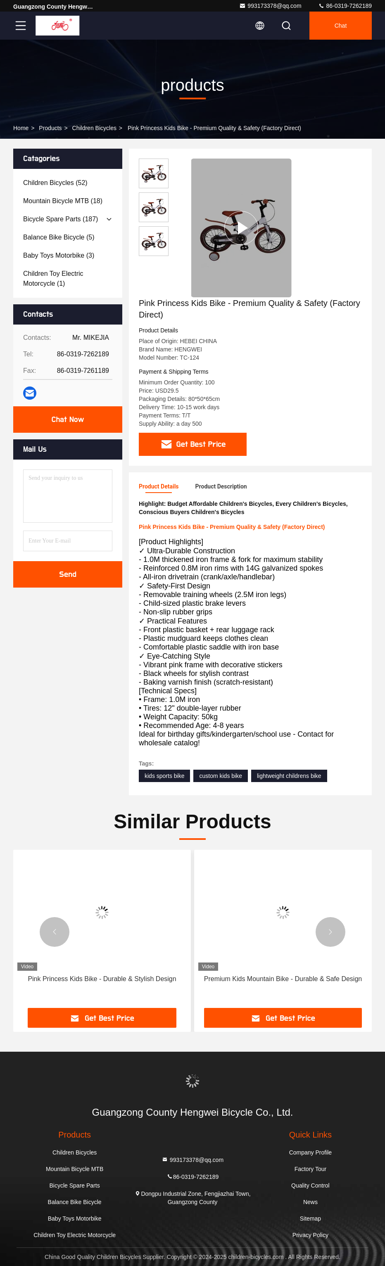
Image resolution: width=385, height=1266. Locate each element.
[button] (54, 932)
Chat (341, 25)
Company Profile (310, 1152)
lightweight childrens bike (289, 776)
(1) (53, 278)
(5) (59, 237)
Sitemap (310, 1218)
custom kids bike (220, 776)
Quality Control (310, 1185)
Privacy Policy (310, 1235)
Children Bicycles (94, 128)
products (50, 128)
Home (21, 128)
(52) (55, 182)
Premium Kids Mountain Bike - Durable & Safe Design (283, 978)
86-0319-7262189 (345, 5)
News (310, 1202)
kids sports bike (164, 776)
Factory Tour (311, 1169)
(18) (62, 200)
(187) (60, 219)
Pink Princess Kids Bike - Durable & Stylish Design (102, 978)
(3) (58, 255)
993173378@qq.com (270, 5)
